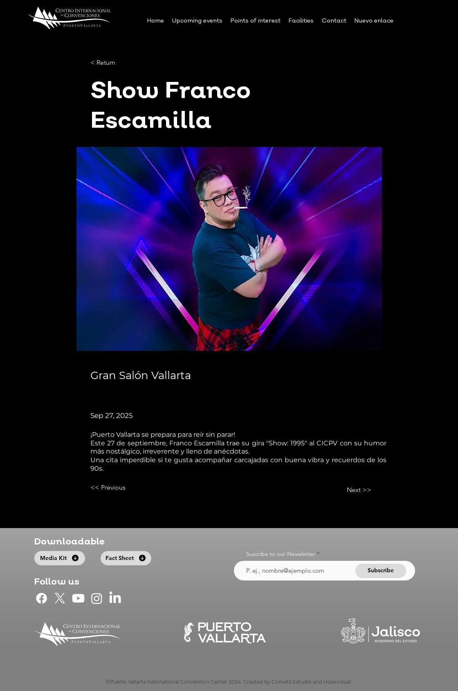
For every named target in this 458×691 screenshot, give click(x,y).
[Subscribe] (380, 571)
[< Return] (117, 63)
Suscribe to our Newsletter (280, 554)
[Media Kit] (59, 558)
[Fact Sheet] (126, 558)
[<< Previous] (117, 487)
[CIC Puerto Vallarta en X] (60, 598)
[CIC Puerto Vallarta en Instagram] (97, 598)
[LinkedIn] (115, 598)
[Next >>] (350, 490)
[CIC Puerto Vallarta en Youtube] (78, 598)
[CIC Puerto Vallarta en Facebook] (41, 598)
